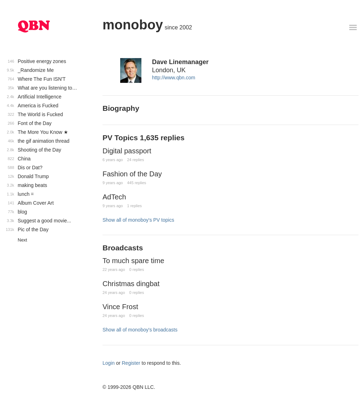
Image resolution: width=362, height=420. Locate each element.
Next (22, 240)
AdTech (114, 197)
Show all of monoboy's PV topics (138, 220)
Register (131, 363)
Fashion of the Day (132, 174)
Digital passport (127, 151)
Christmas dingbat (131, 284)
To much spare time (133, 261)
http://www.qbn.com (173, 77)
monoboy (133, 24)
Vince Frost (120, 307)
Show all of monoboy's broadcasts (140, 330)
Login (109, 363)
